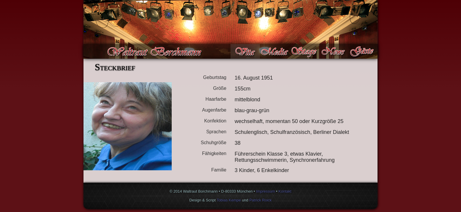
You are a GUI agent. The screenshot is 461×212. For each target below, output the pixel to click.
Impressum (265, 191)
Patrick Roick (260, 200)
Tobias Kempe (229, 200)
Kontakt (284, 191)
